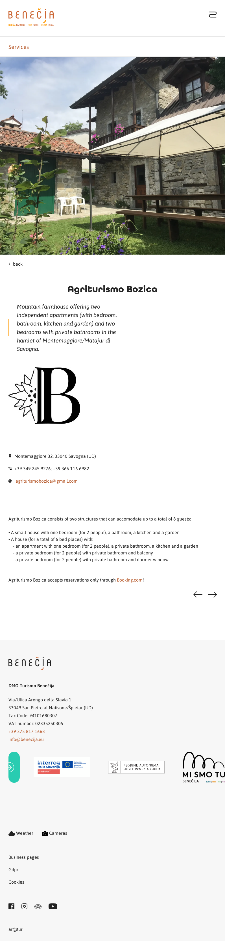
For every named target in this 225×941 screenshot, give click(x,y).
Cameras (54, 833)
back (15, 264)
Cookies (16, 882)
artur (15, 930)
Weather (20, 833)
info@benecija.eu (26, 739)
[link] (14, 767)
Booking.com (130, 580)
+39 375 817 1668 (26, 731)
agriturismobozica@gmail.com (47, 481)
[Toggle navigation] (213, 14)
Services (18, 46)
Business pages (23, 857)
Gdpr (13, 869)
